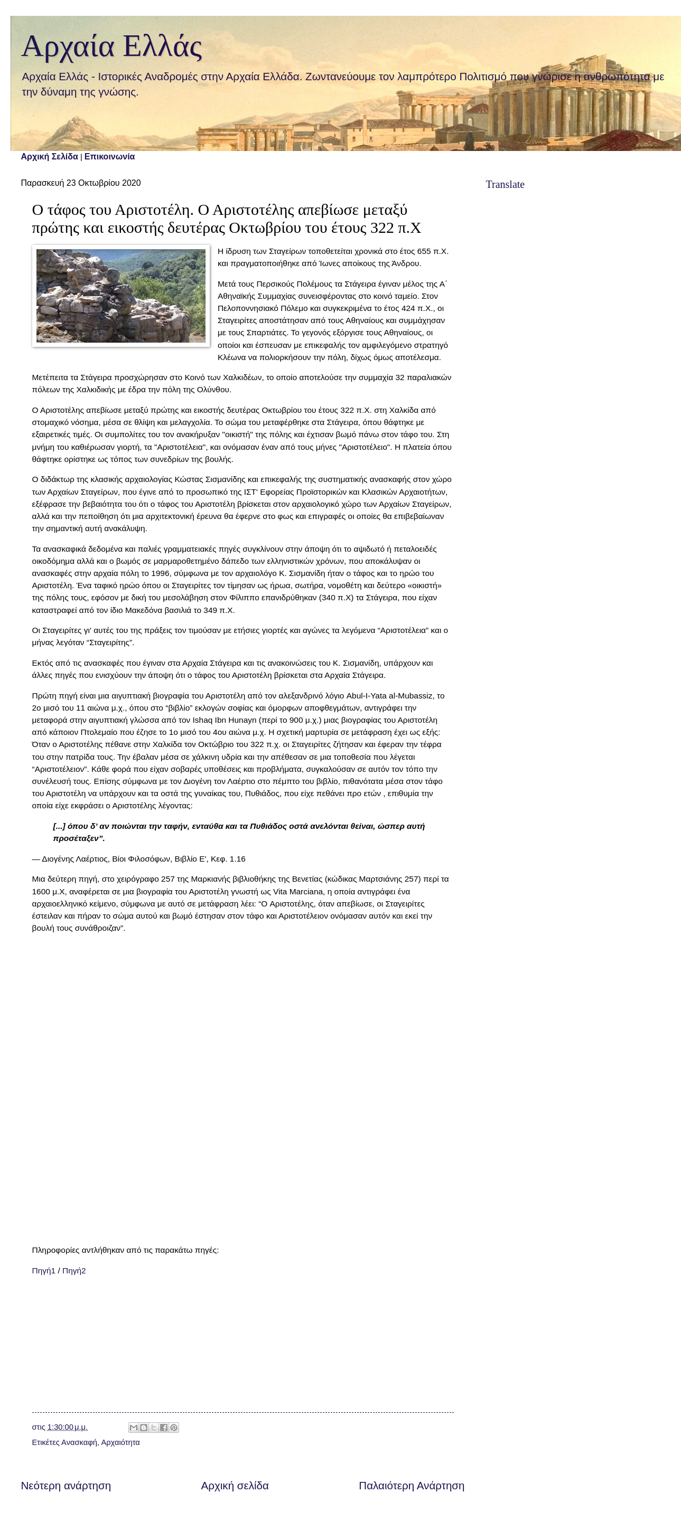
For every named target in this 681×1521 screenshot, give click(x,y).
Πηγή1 (44, 1270)
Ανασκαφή (79, 1442)
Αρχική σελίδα (235, 1485)
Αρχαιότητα (120, 1442)
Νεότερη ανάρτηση (66, 1485)
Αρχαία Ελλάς (111, 45)
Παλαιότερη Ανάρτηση (411, 1485)
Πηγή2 (74, 1270)
